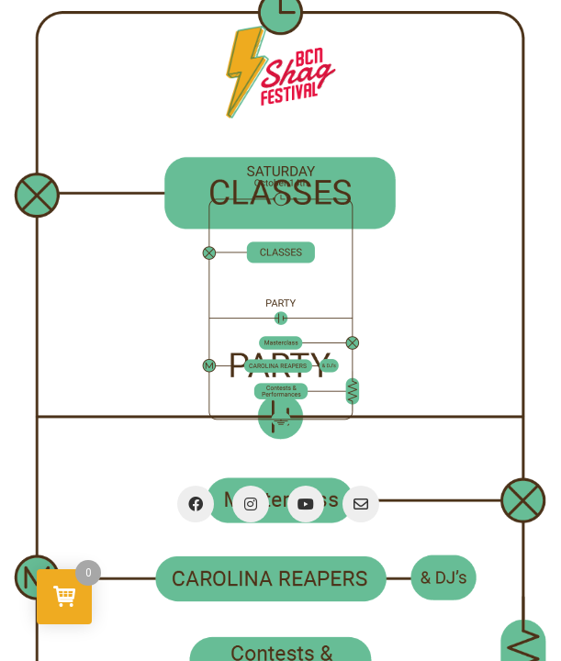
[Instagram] (250, 504)
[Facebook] (195, 504)
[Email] (360, 504)
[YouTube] (305, 504)
